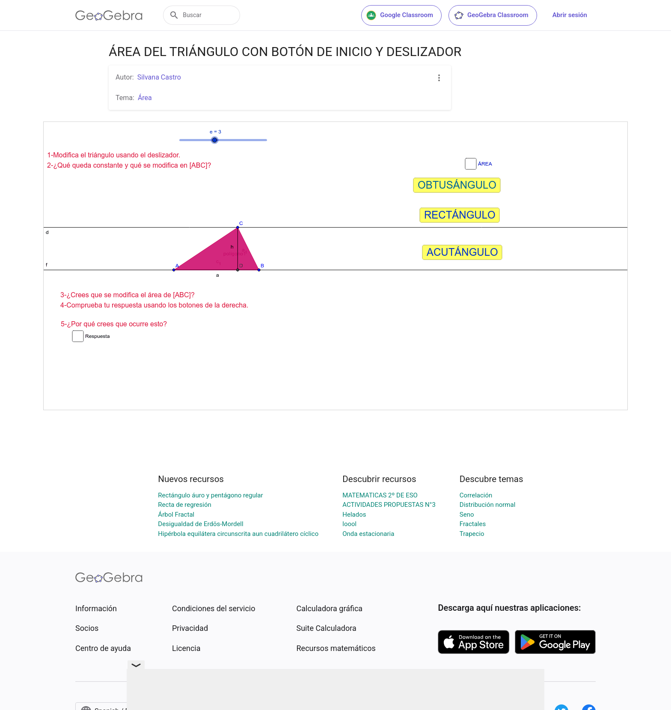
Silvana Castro (159, 77)
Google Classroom (399, 15)
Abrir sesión (569, 15)
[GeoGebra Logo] (109, 15)
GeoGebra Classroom (491, 15)
